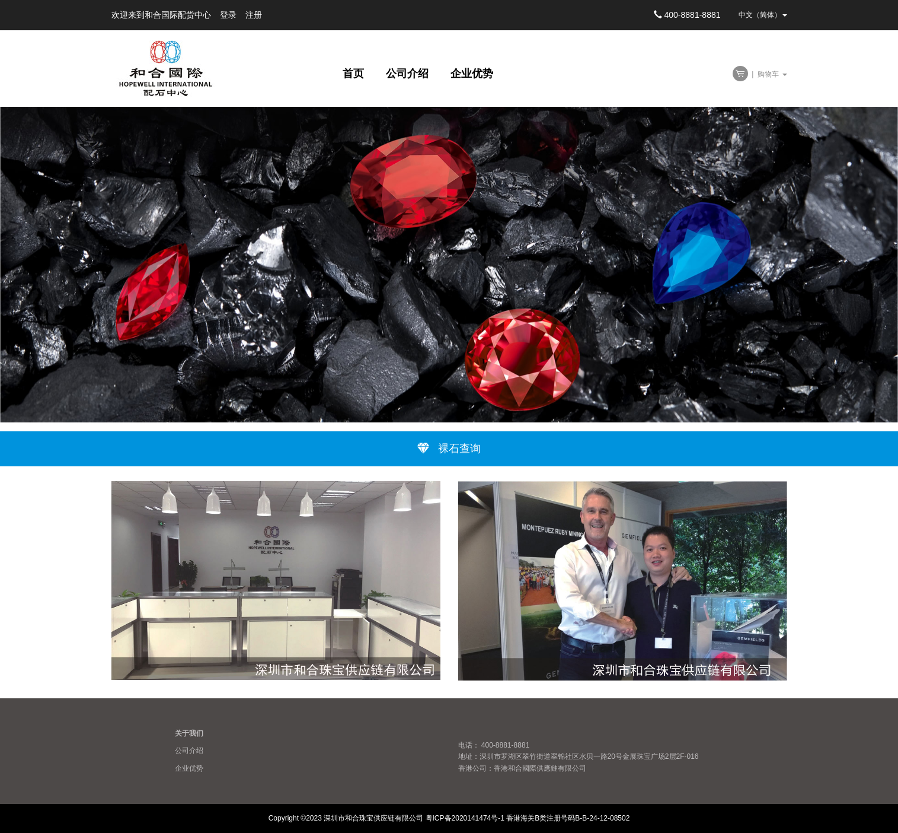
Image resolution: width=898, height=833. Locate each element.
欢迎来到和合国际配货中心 (161, 15)
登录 (228, 15)
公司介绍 (409, 74)
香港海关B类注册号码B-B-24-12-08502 (567, 818)
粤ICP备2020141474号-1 (465, 818)
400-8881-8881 (687, 15)
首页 (355, 74)
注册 (253, 15)
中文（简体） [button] (763, 15)
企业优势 (471, 74)
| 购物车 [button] (760, 74)
